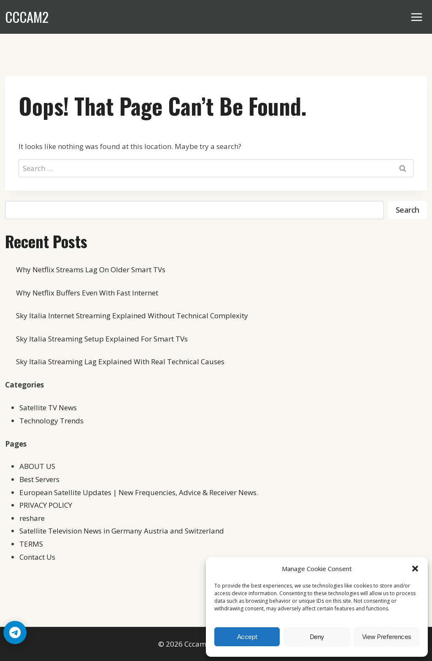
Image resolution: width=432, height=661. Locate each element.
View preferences (386, 637)
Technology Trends (51, 420)
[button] (415, 568)
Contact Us (37, 557)
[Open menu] (417, 17)
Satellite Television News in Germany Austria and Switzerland (121, 531)
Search (407, 210)
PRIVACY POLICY (45, 505)
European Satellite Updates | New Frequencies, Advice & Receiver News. (138, 492)
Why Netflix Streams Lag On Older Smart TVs (90, 269)
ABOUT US (37, 466)
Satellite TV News (48, 407)
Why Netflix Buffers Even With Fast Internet (87, 293)
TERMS (31, 544)
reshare (32, 518)
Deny (317, 637)
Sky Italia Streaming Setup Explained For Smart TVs (102, 339)
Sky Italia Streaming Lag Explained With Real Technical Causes (120, 361)
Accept (247, 637)
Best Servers (39, 479)
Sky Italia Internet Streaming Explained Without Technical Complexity (132, 315)
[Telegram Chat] (15, 632)
